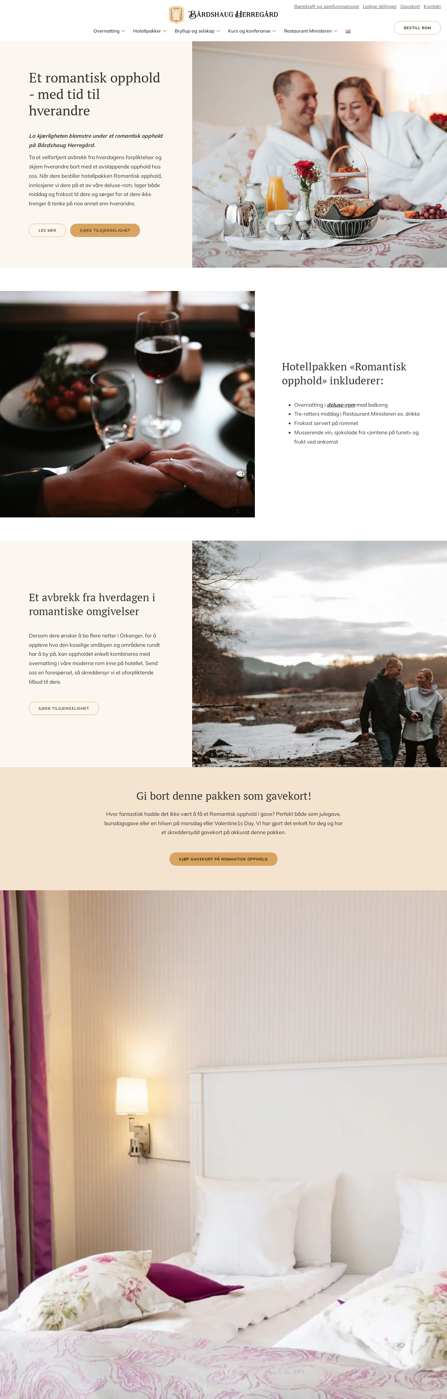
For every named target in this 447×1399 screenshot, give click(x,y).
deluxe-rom (341, 404)
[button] (123, 31)
